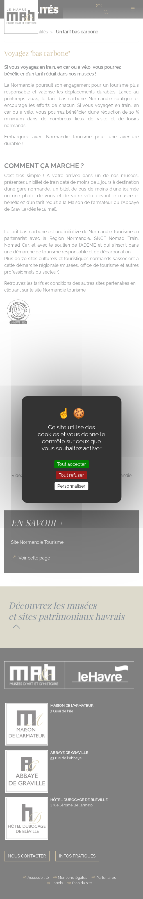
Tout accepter (71, 464)
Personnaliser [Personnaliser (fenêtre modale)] (71, 486)
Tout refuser (71, 475)
